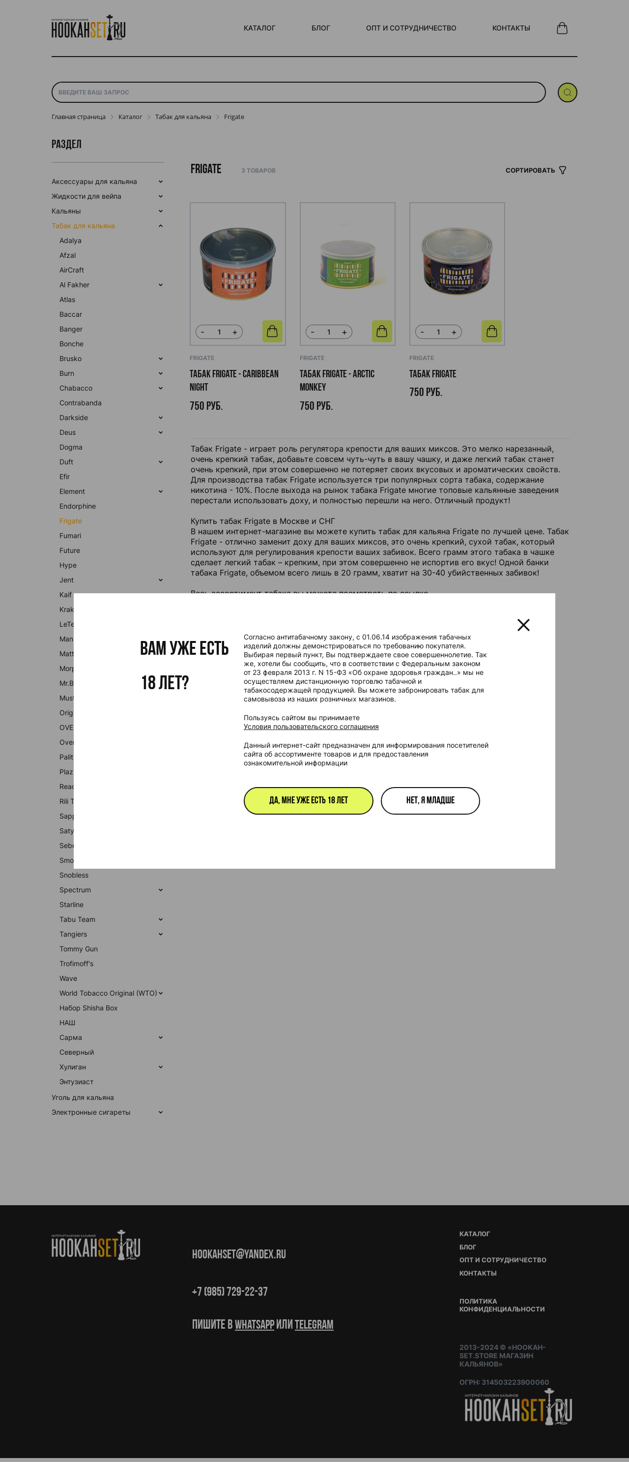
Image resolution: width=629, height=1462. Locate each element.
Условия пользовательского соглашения (311, 726)
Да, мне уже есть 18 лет (308, 801)
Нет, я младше (430, 801)
